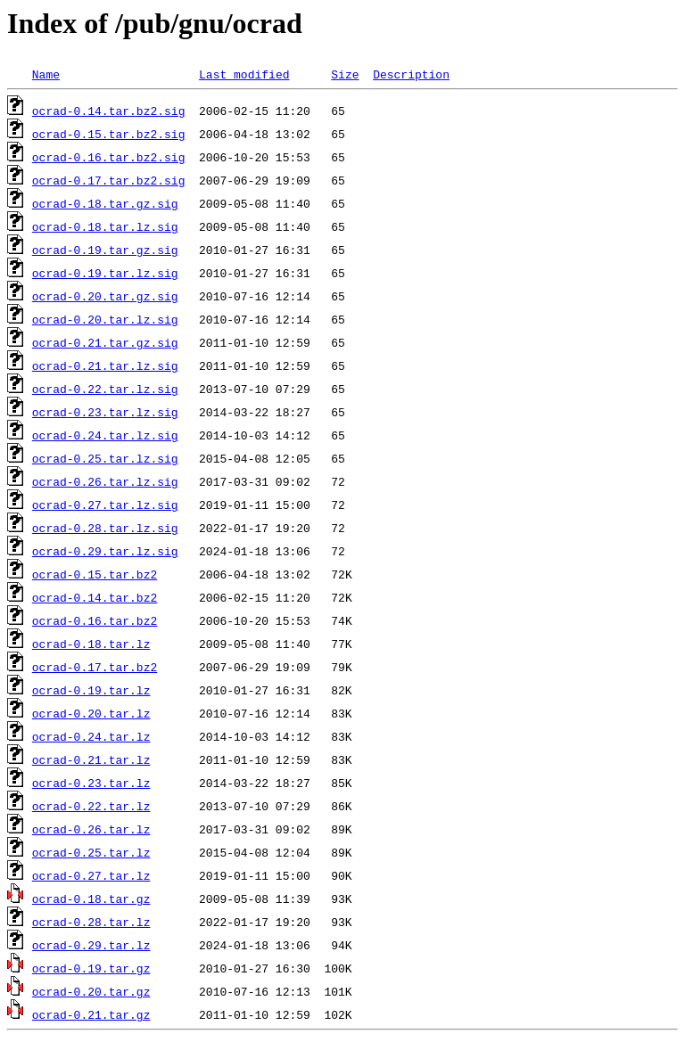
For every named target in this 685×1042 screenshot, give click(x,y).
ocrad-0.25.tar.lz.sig (105, 458)
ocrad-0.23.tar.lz (91, 783)
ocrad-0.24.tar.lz (91, 736)
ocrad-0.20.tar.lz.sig (105, 319)
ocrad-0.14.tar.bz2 (94, 597)
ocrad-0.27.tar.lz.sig (105, 504)
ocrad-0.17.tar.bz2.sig (109, 180)
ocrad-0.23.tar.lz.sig (105, 412)
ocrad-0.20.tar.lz (91, 713)
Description (411, 74)
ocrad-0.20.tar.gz (91, 991)
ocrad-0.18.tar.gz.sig (105, 203)
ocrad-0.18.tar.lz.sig (105, 226)
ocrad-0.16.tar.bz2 (94, 620)
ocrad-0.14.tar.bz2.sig (109, 111)
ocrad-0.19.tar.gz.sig (105, 250)
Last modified (244, 74)
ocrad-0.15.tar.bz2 (94, 574)
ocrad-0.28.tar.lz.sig (105, 528)
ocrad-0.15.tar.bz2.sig (109, 134)
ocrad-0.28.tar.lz (91, 922)
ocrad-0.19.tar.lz (91, 690)
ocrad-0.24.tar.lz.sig (105, 435)
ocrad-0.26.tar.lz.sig (105, 481)
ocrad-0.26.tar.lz (91, 829)
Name (46, 74)
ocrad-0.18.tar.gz (91, 898)
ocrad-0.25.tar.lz (91, 852)
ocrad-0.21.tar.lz (91, 759)
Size (345, 74)
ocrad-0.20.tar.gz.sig (105, 296)
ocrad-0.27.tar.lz (91, 875)
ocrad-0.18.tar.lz (91, 644)
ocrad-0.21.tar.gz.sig (105, 342)
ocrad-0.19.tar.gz (91, 968)
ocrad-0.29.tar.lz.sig (105, 551)
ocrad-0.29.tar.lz (91, 945)
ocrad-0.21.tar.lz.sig (105, 365)
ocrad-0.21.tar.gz (91, 1014)
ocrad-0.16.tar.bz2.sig (109, 157)
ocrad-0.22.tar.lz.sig (105, 389)
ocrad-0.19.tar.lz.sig (105, 273)
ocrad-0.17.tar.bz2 (94, 667)
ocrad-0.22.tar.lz (91, 806)
